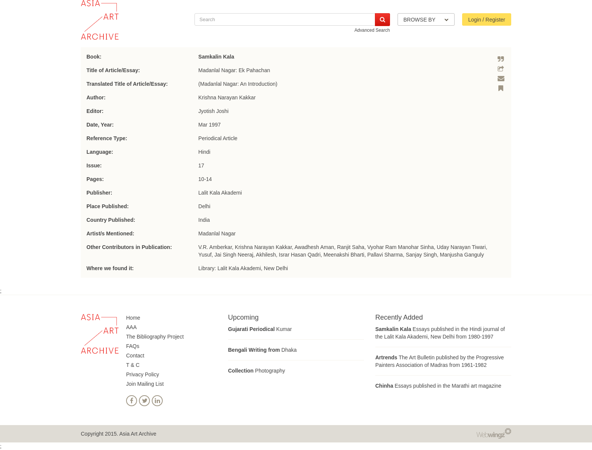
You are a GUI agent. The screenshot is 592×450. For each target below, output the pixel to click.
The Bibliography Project (155, 337)
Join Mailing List (145, 384)
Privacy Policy (142, 374)
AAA (131, 327)
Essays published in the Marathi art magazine (438, 386)
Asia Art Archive (137, 434)
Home (133, 318)
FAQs (132, 346)
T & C (133, 365)
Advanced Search (372, 30)
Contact (135, 356)
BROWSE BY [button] (426, 20)
